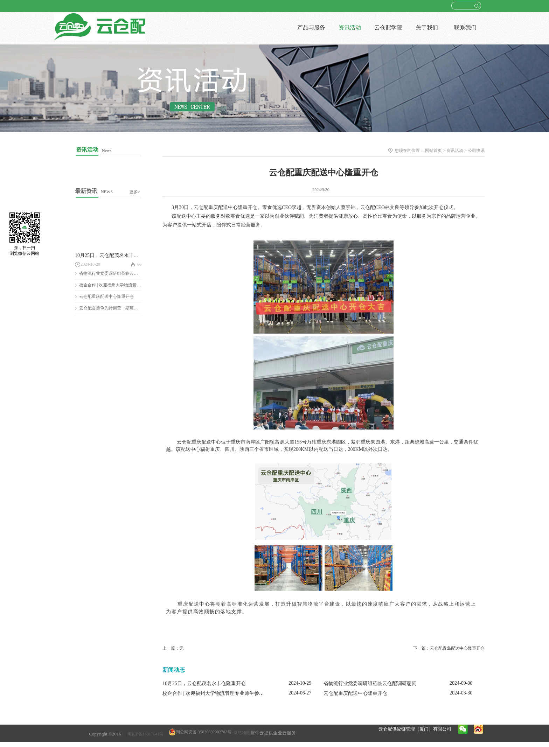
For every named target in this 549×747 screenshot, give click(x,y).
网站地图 (240, 732)
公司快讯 (476, 150)
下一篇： (449, 648)
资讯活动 (454, 150)
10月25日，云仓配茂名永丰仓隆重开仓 (116, 255)
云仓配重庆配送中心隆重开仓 (106, 296)
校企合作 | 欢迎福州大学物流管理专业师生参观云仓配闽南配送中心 (235, 693)
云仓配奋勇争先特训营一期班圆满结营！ (117, 308)
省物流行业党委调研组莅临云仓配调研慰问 (119, 273)
